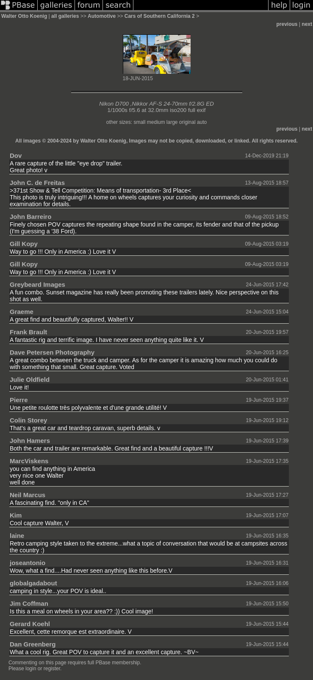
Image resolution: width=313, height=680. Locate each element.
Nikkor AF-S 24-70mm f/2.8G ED (173, 104)
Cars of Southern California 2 (160, 16)
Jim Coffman (29, 603)
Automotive (102, 16)
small (139, 122)
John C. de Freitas (37, 182)
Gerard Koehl (30, 623)
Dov (16, 155)
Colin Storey (28, 420)
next (307, 24)
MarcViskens (29, 461)
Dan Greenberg (32, 644)
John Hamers (30, 440)
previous (287, 24)
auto (202, 122)
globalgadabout (33, 583)
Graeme (21, 311)
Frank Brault (28, 332)
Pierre (19, 399)
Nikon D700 (114, 104)
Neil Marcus (27, 494)
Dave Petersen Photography (52, 352)
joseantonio (27, 562)
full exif (196, 110)
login (30, 669)
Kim (16, 515)
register (52, 669)
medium (156, 122)
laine (17, 535)
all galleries (65, 16)
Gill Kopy (24, 243)
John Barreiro (30, 216)
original (187, 122)
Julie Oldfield (30, 379)
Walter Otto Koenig (24, 16)
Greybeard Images (37, 284)
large (172, 122)
